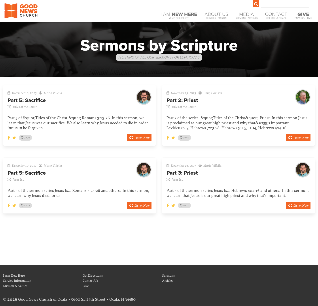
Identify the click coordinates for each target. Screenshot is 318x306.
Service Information (17, 280)
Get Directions (93, 275)
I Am (179, 15)
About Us (216, 15)
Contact (276, 15)
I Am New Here (14, 275)
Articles (167, 280)
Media (247, 15)
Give (86, 285)
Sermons (168, 275)
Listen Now (139, 137)
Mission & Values (15, 285)
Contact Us (90, 280)
